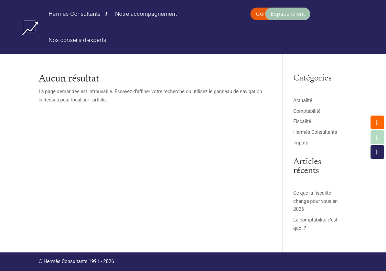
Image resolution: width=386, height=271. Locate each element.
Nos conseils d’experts (77, 39)
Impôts (300, 142)
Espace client (288, 13)
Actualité (302, 100)
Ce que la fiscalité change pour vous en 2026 (315, 201)
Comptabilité (307, 111)
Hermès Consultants (74, 13)
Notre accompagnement (146, 13)
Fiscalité (302, 121)
